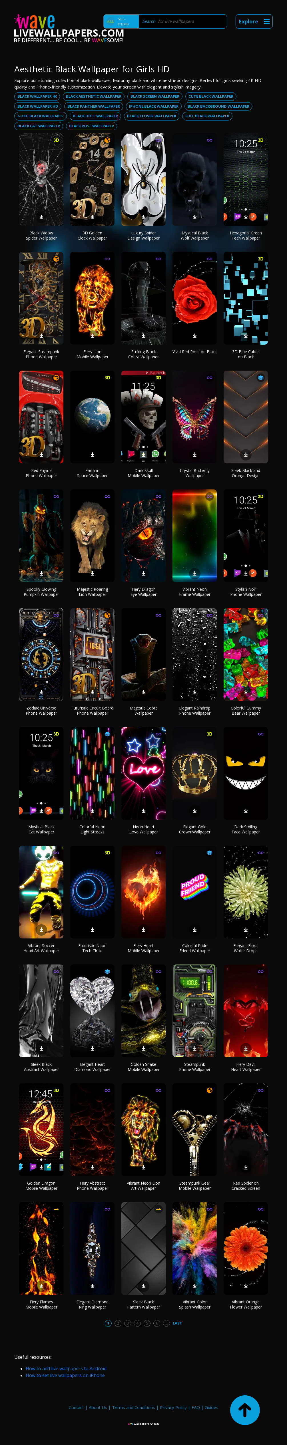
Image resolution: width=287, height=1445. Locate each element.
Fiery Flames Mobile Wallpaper (41, 1304)
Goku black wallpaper (40, 115)
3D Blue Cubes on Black (246, 354)
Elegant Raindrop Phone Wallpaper (194, 710)
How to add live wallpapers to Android (66, 1368)
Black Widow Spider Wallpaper (41, 235)
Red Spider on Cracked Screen (246, 1185)
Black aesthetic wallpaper (93, 96)
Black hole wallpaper (95, 115)
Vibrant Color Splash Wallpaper (194, 1304)
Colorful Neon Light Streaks (92, 829)
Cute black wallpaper (210, 96)
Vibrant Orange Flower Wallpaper (246, 1304)
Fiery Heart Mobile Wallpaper (144, 948)
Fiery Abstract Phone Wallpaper (92, 1185)
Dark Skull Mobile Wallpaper (144, 473)
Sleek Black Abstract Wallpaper (41, 1067)
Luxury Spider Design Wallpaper (143, 235)
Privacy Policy (173, 1407)
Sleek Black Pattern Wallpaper (143, 1304)
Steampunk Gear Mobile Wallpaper (195, 1185)
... (166, 1323)
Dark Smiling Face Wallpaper (246, 829)
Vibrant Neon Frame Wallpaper (194, 591)
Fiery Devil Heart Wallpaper (246, 1067)
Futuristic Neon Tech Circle (92, 948)
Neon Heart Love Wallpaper (143, 829)
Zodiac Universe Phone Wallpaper (41, 710)
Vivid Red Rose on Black (194, 351)
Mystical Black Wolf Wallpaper (195, 235)
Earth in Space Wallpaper (92, 473)
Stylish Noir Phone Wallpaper (246, 591)
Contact (76, 1407)
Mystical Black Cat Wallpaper (41, 829)
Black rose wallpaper (91, 125)
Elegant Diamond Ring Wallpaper (93, 1304)
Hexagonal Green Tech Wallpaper (246, 235)
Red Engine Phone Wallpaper (41, 473)
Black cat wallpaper (38, 125)
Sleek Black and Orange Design (245, 473)
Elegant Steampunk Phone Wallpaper (41, 354)
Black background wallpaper (218, 106)
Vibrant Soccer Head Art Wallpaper (41, 948)
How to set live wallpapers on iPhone (65, 1375)
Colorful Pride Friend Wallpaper (194, 948)
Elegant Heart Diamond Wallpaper (92, 1067)
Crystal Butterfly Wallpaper (195, 473)
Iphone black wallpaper (153, 106)
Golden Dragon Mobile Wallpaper (41, 1185)
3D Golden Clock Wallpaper (92, 235)
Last (177, 1323)
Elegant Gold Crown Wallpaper (194, 829)
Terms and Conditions (133, 1407)
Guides (211, 1407)
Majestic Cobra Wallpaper (144, 710)
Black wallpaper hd (37, 106)
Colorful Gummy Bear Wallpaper (246, 710)
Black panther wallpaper (93, 106)
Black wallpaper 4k (37, 96)
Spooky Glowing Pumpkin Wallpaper (41, 591)
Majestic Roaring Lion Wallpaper (92, 591)
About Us (98, 1407)
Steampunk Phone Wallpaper (194, 1067)
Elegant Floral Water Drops (245, 948)
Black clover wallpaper (151, 115)
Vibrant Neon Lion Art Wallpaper (143, 1185)
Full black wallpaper (207, 115)
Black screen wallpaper (155, 96)
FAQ (196, 1407)
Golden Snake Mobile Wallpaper (144, 1067)
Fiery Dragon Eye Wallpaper (143, 591)
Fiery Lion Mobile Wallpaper (93, 354)
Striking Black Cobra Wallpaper (143, 354)
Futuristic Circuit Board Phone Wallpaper (92, 710)
